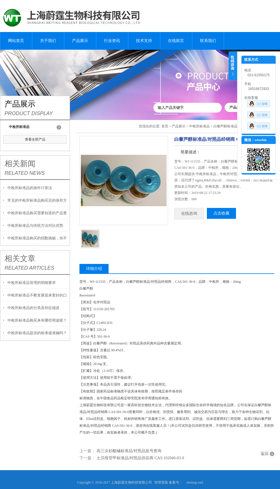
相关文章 (20, 258)
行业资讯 (112, 41)
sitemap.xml (194, 482)
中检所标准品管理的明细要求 (31, 282)
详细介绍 (94, 268)
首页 (164, 126)
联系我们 (208, 41)
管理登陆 (161, 482)
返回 (265, 454)
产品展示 (80, 41)
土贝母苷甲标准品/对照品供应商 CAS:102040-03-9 (140, 458)
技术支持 (144, 41)
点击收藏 (221, 213)
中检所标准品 (199, 126)
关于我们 (48, 41)
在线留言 (176, 41)
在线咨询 (189, 213)
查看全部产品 (35, 139)
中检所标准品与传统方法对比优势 (35, 225)
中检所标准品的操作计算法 (29, 188)
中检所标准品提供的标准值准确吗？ (37, 333)
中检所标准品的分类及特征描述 (33, 308)
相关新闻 (20, 163)
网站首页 (16, 41)
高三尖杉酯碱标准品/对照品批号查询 (129, 451)
